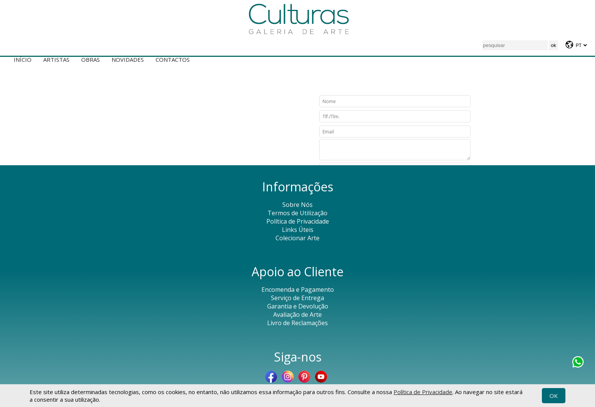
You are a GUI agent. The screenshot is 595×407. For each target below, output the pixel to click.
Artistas (56, 59)
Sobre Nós (297, 204)
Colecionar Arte (297, 238)
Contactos (173, 59)
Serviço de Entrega (297, 298)
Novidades (128, 59)
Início (22, 59)
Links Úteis (297, 229)
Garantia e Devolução (297, 306)
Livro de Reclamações (297, 323)
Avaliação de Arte (297, 314)
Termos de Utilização (297, 213)
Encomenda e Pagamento (297, 289)
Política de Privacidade (423, 392)
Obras (90, 59)
